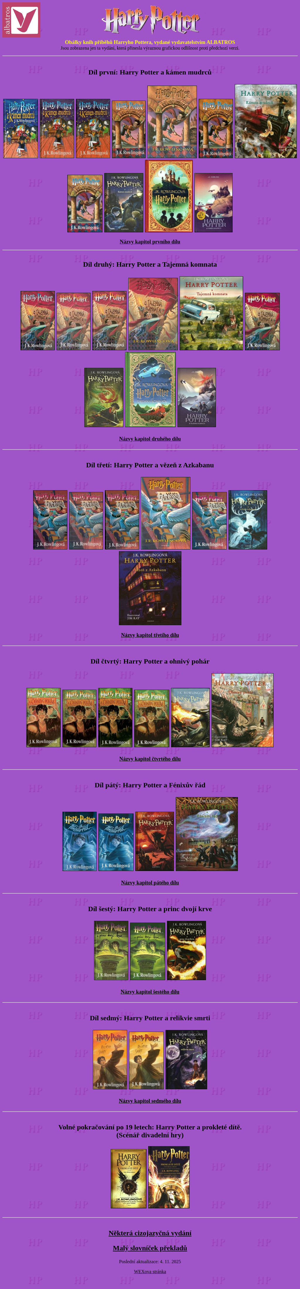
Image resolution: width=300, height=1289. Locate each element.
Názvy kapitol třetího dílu (150, 635)
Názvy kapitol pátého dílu (150, 883)
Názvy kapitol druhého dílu (150, 439)
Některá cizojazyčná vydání (150, 1233)
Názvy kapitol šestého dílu (150, 992)
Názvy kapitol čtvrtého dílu (150, 759)
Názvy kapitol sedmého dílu (150, 1101)
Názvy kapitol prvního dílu (150, 242)
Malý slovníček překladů (150, 1248)
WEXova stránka (150, 1271)
